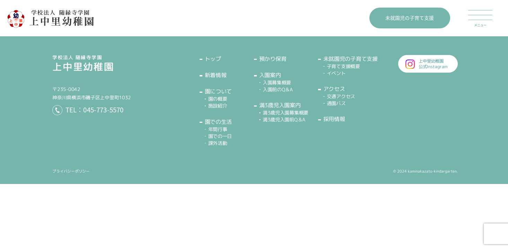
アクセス (334, 89)
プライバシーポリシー (71, 171)
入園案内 (270, 75)
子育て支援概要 (343, 66)
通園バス (336, 103)
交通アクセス (341, 96)
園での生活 (218, 122)
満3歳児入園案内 (279, 105)
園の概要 (217, 98)
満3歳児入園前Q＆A (284, 119)
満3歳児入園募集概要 (285, 112)
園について (218, 91)
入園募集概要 (277, 82)
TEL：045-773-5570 (94, 110)
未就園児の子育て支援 (409, 17)
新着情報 (216, 75)
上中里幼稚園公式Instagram (433, 64)
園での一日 (220, 136)
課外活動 (217, 143)
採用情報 (334, 119)
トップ (213, 59)
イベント (336, 73)
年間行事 (217, 129)
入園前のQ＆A (278, 89)
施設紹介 (217, 105)
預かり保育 (272, 59)
